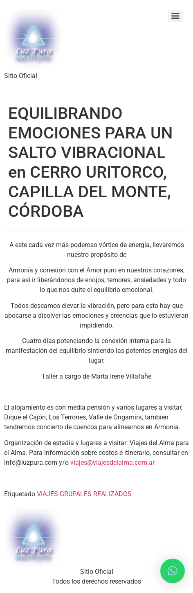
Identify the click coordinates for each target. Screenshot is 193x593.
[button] (172, 571)
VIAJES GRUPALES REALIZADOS (84, 494)
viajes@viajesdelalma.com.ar (112, 462)
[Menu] (175, 16)
